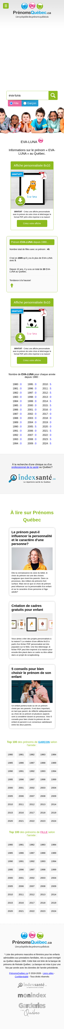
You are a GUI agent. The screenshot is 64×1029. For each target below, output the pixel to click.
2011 (21, 804)
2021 (21, 821)
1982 (32, 754)
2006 (21, 796)
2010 (10, 804)
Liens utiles (48, 973)
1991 (21, 771)
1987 (32, 762)
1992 (32, 771)
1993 (42, 771)
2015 (10, 812)
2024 (53, 821)
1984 (53, 754)
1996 (21, 779)
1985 (10, 762)
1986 (21, 762)
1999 (53, 779)
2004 (53, 787)
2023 (42, 821)
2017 (32, 812)
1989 (53, 762)
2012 (32, 804)
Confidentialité (21, 976)
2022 (32, 821)
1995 (10, 779)
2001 (21, 787)
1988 (42, 762)
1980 (10, 754)
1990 (10, 771)
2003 (42, 787)
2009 (53, 796)
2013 (42, 804)
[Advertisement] (32, 53)
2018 (42, 812)
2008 (42, 796)
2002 (32, 787)
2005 (10, 796)
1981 (21, 754)
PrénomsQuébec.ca (18, 973)
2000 (10, 787)
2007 (32, 796)
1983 (42, 754)
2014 (53, 804)
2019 (53, 812)
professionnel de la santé (25, 467)
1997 (32, 779)
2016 (21, 812)
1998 (42, 779)
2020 (10, 821)
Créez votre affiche (32, 223)
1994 (53, 771)
